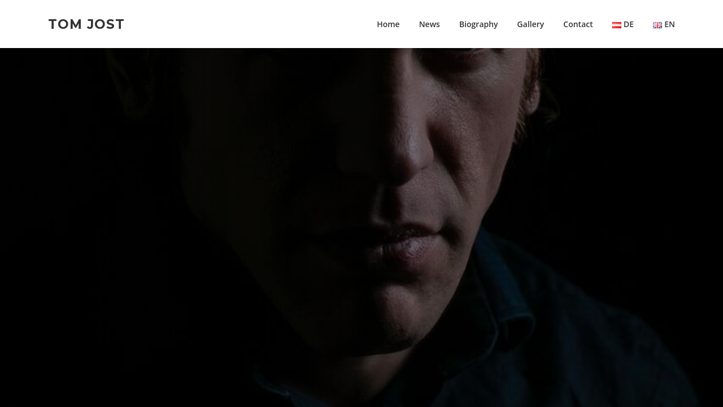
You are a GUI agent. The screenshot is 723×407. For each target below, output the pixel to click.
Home (388, 24)
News (429, 24)
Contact (578, 24)
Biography (478, 24)
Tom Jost (86, 24)
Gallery (531, 24)
